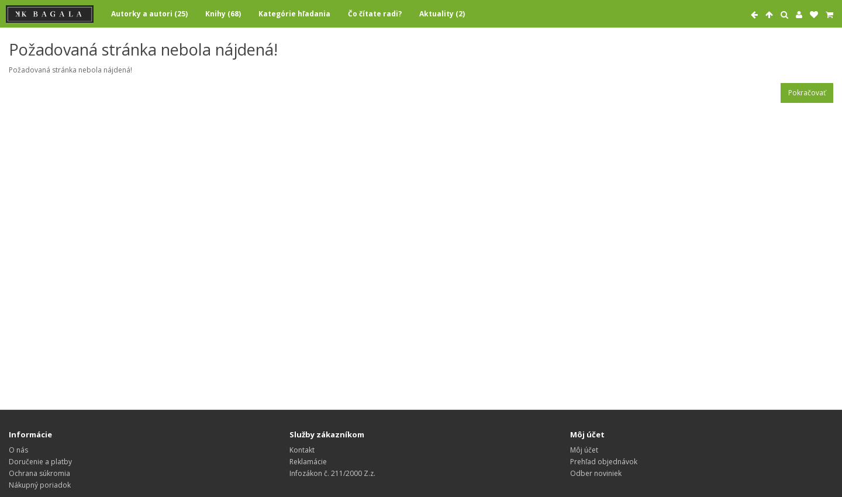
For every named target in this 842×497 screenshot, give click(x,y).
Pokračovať (807, 93)
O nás (18, 450)
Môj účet (584, 450)
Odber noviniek (596, 473)
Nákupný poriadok (40, 485)
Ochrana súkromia (39, 473)
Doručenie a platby (40, 462)
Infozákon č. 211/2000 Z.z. (332, 473)
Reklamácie (308, 462)
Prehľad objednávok (603, 462)
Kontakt (302, 450)
